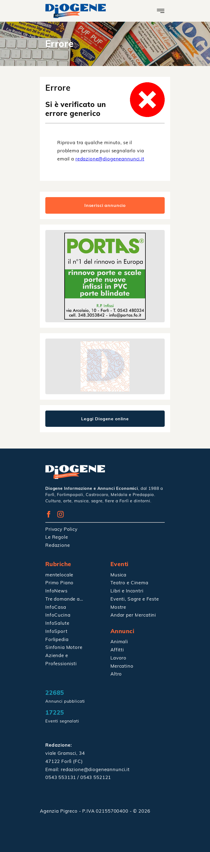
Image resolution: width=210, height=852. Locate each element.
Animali (119, 641)
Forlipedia (57, 639)
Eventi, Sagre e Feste (134, 599)
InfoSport (56, 631)
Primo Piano (59, 582)
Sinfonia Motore (63, 647)
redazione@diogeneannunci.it (109, 159)
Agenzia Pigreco (59, 811)
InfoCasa (55, 607)
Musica (118, 575)
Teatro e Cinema (129, 582)
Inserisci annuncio (105, 205)
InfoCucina (58, 615)
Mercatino (121, 666)
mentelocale (59, 575)
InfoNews (56, 591)
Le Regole (56, 537)
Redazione (57, 545)
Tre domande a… (64, 599)
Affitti (117, 649)
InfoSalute (57, 623)
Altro (116, 674)
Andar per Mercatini (133, 615)
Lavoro (118, 658)
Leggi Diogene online (105, 418)
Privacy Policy (61, 529)
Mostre (118, 607)
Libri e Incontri (127, 591)
